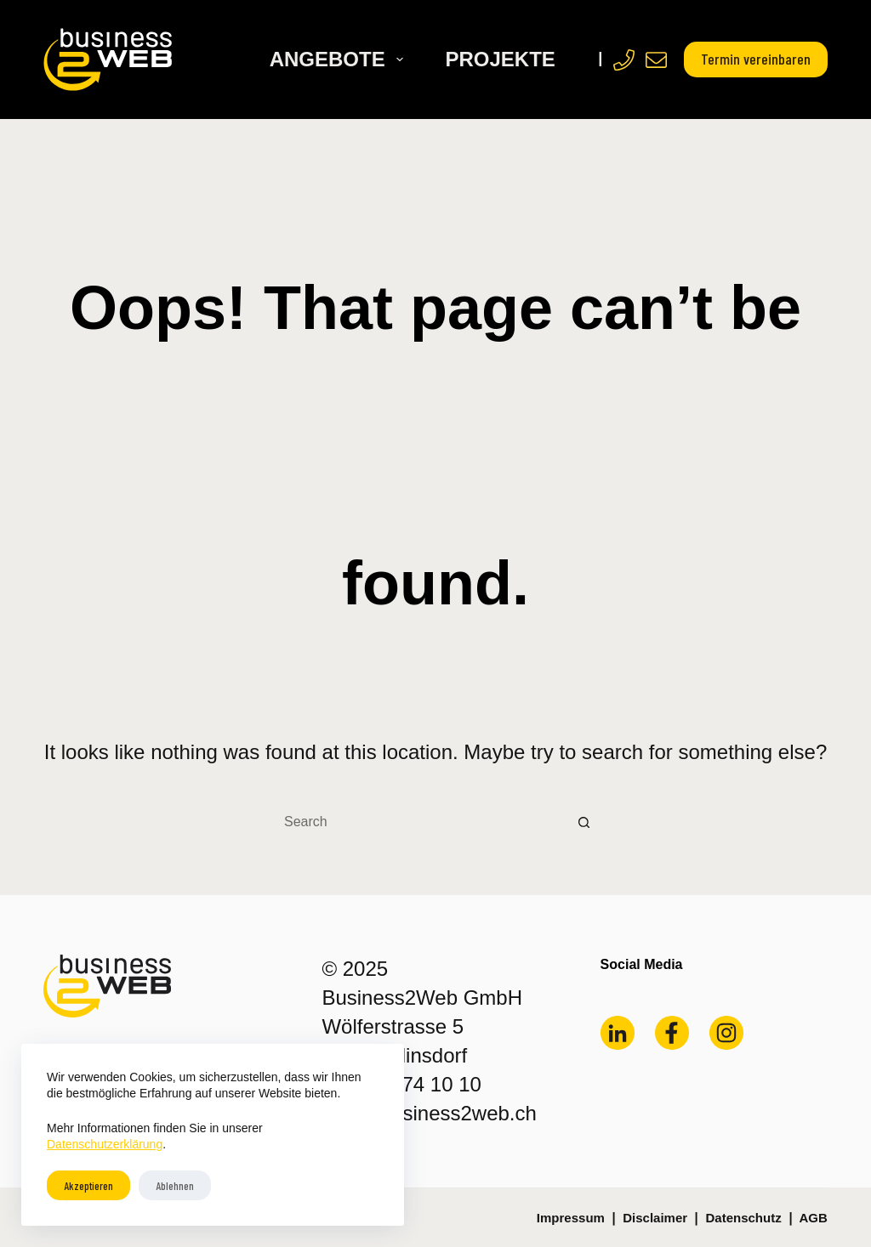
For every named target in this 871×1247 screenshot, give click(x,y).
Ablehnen (175, 1186)
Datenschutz (743, 1217)
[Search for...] (414, 822)
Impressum (571, 1217)
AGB (813, 1217)
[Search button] (584, 822)
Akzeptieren (88, 1186)
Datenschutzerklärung (104, 1144)
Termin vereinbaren (756, 58)
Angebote (340, 59)
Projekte (500, 59)
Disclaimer (655, 1217)
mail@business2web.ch (429, 1113)
